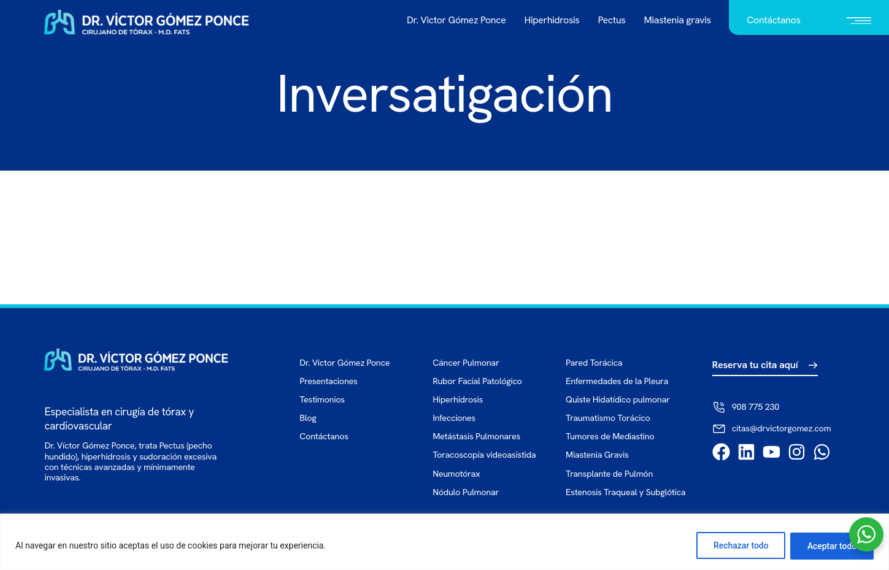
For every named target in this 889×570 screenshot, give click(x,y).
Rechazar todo (738, 546)
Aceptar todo (831, 546)
